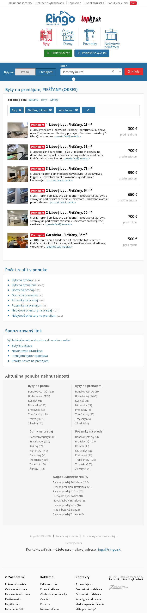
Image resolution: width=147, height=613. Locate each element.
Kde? (63, 66)
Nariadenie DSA (14, 609)
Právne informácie (15, 584)
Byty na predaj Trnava (66, 514)
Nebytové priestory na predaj (35, 310)
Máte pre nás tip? (86, 609)
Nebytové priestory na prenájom (37, 315)
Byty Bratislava (22, 346)
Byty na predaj (25, 280)
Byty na (9, 72)
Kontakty (83, 577)
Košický (32, 400)
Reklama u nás (48, 584)
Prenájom (46, 72)
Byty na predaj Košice (65, 491)
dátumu (33, 100)
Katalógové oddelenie (89, 599)
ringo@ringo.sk (109, 549)
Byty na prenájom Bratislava (69, 487)
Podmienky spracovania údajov (100, 536)
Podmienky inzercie (67, 536)
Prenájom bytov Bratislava (30, 356)
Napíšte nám (12, 604)
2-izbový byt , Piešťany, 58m (61, 146)
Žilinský (32, 423)
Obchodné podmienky (53, 594)
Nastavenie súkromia (17, 594)
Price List (45, 604)
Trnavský (33, 419)
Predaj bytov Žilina (64, 509)
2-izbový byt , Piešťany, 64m (61, 190)
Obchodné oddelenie (88, 594)
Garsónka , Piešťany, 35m (58, 235)
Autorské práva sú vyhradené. (126, 579)
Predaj (25, 72)
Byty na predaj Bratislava (67, 482)
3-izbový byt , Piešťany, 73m (61, 168)
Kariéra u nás (12, 599)
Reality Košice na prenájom (30, 361)
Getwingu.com (73, 542)
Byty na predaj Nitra (64, 505)
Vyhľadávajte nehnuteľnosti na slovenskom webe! (38, 340)
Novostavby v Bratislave (67, 500)
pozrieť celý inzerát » (68, 136)
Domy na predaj (26, 290)
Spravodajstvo (84, 584)
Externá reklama (49, 589)
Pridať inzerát (58, 53)
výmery (54, 100)
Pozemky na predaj (28, 300)
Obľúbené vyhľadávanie (50, 3)
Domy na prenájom (27, 295)
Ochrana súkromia (16, 589)
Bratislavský (35, 396)
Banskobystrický (37, 391)
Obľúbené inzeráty (20, 3)
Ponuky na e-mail (122, 3)
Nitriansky (34, 405)
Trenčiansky (35, 414)
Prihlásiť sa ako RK (92, 53)
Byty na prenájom (28, 285)
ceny (44, 100)
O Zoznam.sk (15, 577)
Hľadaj (133, 71)
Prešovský (34, 410)
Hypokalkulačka (94, 3)
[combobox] (91, 71)
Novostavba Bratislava (27, 351)
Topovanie (74, 3)
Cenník (44, 599)
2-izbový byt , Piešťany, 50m (61, 212)
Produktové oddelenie (89, 589)
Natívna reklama (49, 609)
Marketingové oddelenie (90, 604)
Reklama (46, 577)
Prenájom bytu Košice (65, 496)
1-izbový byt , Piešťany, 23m (61, 124)
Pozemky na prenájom (29, 305)
